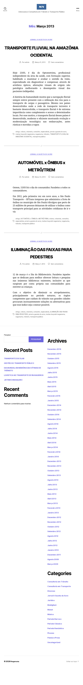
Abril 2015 (51, 404)
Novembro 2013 (54, 484)
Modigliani (51, 623)
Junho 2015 (52, 395)
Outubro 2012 (53, 545)
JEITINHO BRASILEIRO (13, 398)
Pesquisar (7, 353)
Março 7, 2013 (40, 282)
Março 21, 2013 (40, 73)
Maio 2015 (51, 400)
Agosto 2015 (52, 386)
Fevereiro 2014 (53, 470)
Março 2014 (52, 465)
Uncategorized (53, 660)
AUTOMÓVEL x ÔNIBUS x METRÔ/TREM (41, 176)
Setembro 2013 (54, 493)
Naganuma (15, 679)
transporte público (41, 147)
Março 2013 (52, 521)
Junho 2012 (52, 563)
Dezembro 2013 (54, 479)
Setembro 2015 (54, 381)
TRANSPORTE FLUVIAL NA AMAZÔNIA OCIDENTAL (41, 58)
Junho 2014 (52, 451)
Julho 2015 (52, 390)
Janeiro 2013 (53, 531)
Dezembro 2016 (54, 367)
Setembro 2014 (54, 437)
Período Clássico (54, 642)
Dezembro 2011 (54, 573)
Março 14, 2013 (40, 188)
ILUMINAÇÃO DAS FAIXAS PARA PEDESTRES (41, 267)
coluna (23, 142)
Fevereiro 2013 (53, 526)
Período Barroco (54, 637)
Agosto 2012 (52, 554)
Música (50, 632)
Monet (50, 628)
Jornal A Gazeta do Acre (41, 43)
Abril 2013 (51, 517)
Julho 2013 (52, 503)
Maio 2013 (51, 512)
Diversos (51, 609)
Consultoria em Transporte (59, 604)
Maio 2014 (51, 456)
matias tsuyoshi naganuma (25, 145)
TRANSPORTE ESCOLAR (14, 376)
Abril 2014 (51, 461)
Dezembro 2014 (54, 423)
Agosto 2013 (52, 498)
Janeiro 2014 (53, 475)
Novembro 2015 (54, 372)
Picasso (50, 651)
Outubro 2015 (53, 376)
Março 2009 (52, 582)
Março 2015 (52, 409)
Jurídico (51, 618)
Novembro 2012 (54, 540)
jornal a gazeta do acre (59, 142)
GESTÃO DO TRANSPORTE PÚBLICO (19, 381)
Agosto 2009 (53, 577)
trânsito (46, 145)
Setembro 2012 (54, 549)
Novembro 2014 (54, 428)
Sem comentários (57, 73)
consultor (37, 142)
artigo (18, 142)
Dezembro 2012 (54, 535)
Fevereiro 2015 (53, 414)
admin (26, 73)
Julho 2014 (52, 447)
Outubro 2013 (53, 489)
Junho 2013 (52, 507)
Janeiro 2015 (53, 419)
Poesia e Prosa (53, 656)
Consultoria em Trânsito (57, 600)
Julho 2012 (52, 559)
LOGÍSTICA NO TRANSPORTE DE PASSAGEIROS (23, 393)
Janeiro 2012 (53, 568)
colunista (29, 142)
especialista (45, 142)
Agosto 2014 (52, 442)
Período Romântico (55, 646)
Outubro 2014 (53, 433)
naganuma (39, 145)
